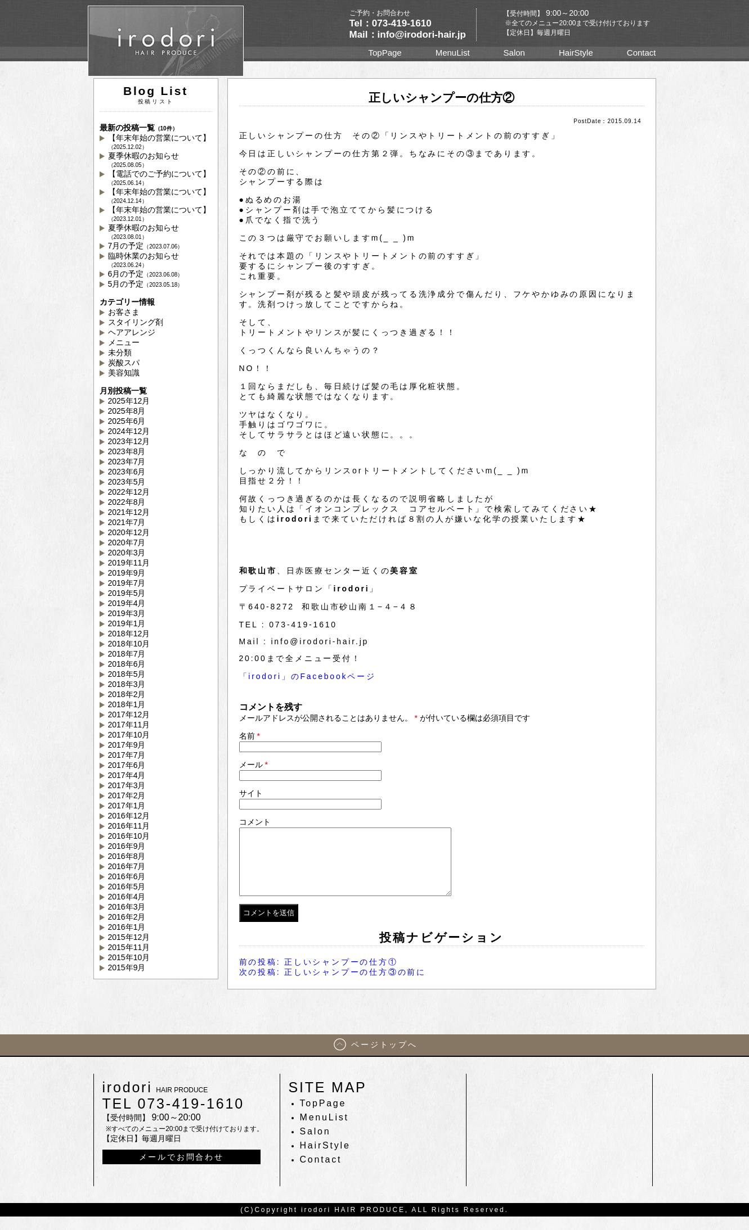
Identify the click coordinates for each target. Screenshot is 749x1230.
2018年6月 (127, 663)
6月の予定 (145, 273)
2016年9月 (127, 846)
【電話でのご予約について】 (159, 177)
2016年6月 (127, 876)
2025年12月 (129, 400)
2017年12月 (129, 714)
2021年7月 (127, 522)
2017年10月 (129, 734)
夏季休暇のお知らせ (143, 159)
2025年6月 (127, 421)
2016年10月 (129, 835)
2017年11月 (129, 724)
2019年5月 (127, 593)
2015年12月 (129, 937)
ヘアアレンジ (131, 332)
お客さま (124, 312)
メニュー (124, 342)
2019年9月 (127, 572)
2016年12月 (129, 815)
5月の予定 (145, 283)
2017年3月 (127, 785)
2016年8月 (127, 856)
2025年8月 (127, 410)
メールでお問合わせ (181, 1170)
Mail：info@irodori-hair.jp (407, 34)
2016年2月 (127, 916)
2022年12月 (129, 491)
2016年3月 (127, 906)
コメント (255, 821)
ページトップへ (384, 1057)
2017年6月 (127, 765)
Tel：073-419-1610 (390, 23)
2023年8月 (127, 451)
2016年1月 (127, 927)
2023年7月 (127, 461)
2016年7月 (127, 866)
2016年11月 (129, 825)
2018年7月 (127, 653)
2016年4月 (127, 896)
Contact (641, 52)
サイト (251, 793)
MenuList (453, 52)
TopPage (384, 52)
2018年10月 (129, 643)
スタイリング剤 (135, 322)
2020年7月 (127, 542)
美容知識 (124, 372)
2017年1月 (127, 805)
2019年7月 (127, 582)
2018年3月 (127, 684)
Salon (514, 52)
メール (253, 764)
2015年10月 (129, 957)
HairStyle (576, 52)
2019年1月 (127, 623)
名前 (249, 735)
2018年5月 (127, 674)
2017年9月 (127, 744)
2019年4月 (127, 603)
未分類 (120, 352)
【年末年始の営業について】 (159, 141)
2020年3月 (127, 552)
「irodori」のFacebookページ (307, 676)
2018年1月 (127, 704)
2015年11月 (129, 947)
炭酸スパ (124, 362)
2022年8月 (127, 502)
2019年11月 (129, 562)
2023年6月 (127, 471)
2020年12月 (129, 532)
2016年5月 (127, 886)
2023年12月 (129, 441)
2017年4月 (127, 775)
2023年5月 (127, 481)
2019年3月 (127, 613)
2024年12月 (129, 431)
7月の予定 (145, 245)
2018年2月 (127, 694)
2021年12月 (129, 512)
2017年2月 (127, 795)
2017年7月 (127, 754)
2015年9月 (127, 967)
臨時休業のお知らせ (143, 259)
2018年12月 (129, 633)
